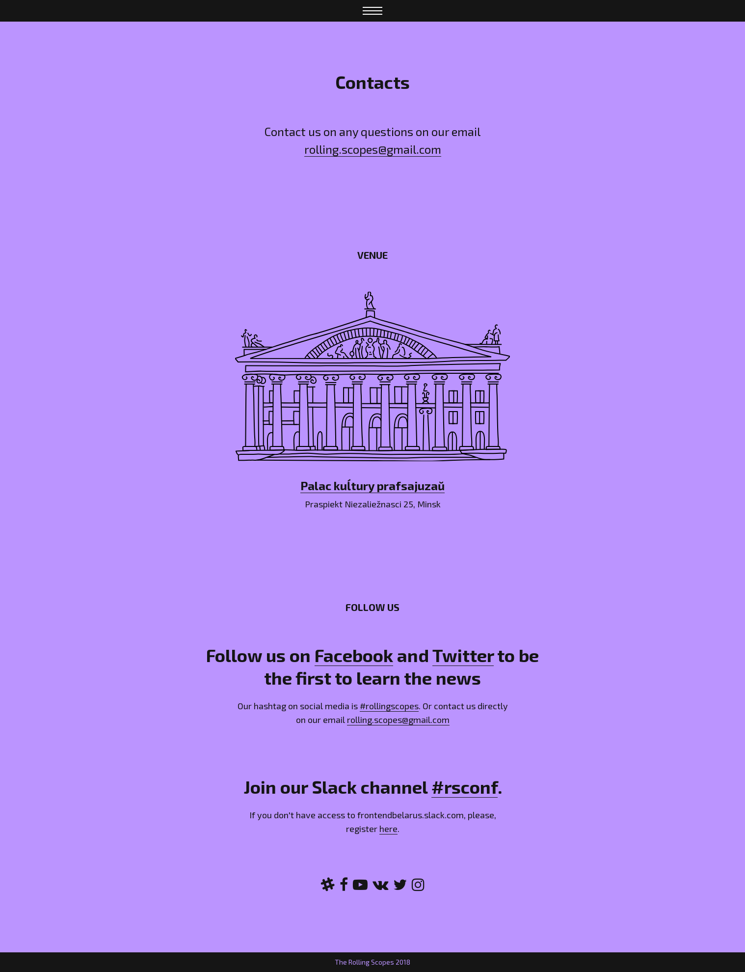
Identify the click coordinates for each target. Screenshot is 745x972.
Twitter (463, 655)
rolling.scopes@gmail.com (372, 149)
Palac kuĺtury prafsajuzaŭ (372, 485)
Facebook (354, 655)
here (388, 828)
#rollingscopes (389, 705)
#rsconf (464, 786)
